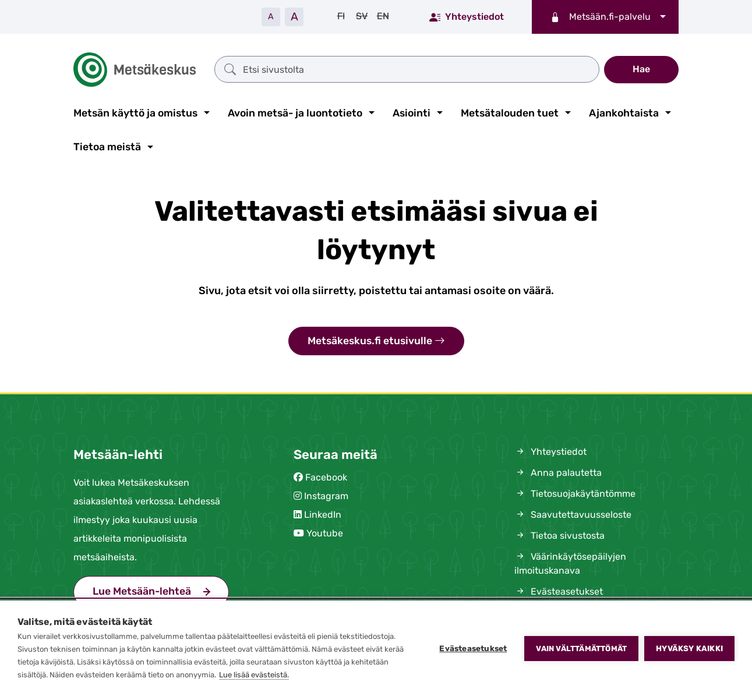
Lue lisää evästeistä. (254, 674)
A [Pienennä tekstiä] (271, 17)
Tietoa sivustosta (559, 535)
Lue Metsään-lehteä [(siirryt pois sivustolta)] (142, 591)
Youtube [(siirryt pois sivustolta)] (324, 533)
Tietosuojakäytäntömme (575, 493)
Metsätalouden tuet (510, 113)
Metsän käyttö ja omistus (135, 113)
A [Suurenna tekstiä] (294, 16)
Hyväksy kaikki (689, 648)
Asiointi (411, 113)
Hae (641, 69)
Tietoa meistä (107, 147)
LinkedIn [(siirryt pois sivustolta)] (322, 514)
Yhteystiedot (466, 16)
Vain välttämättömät (581, 648)
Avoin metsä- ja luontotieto (295, 113)
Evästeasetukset (473, 648)
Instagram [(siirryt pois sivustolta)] (326, 495)
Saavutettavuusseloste (572, 514)
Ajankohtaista (624, 113)
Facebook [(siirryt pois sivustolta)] (326, 477)
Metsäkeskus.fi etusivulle (376, 341)
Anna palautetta (558, 472)
